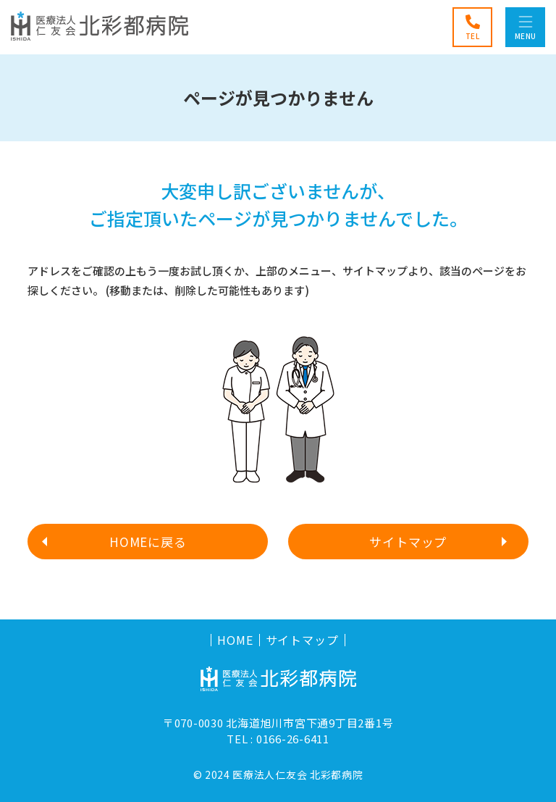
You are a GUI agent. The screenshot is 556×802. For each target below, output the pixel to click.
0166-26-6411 (292, 738)
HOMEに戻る (148, 541)
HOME (235, 640)
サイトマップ (408, 541)
